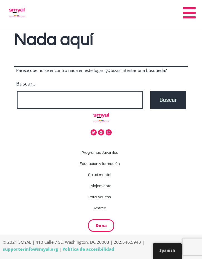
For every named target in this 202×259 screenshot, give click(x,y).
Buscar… (26, 83)
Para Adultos (101, 197)
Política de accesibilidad (88, 249)
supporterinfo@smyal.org (30, 249)
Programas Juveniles (101, 152)
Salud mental (101, 175)
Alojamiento (101, 186)
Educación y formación (101, 164)
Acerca (101, 208)
